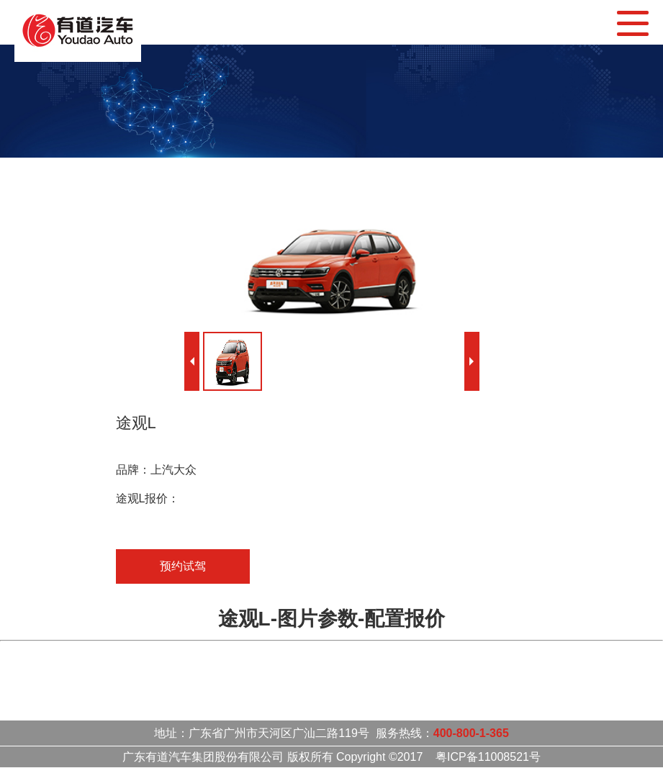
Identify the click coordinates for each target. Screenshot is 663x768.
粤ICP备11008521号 (488, 757)
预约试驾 (183, 566)
